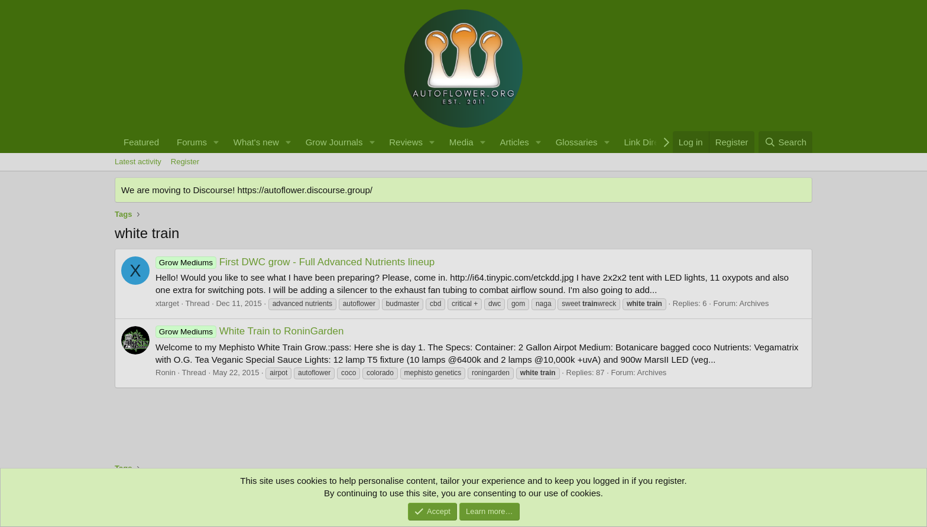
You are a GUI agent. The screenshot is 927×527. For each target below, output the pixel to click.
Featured (141, 142)
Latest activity (138, 161)
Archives (754, 303)
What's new (256, 142)
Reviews (406, 142)
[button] (216, 142)
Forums (192, 142)
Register (185, 161)
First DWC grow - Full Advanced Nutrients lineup (295, 262)
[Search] (785, 142)
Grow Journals (334, 142)
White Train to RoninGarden (249, 331)
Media (461, 142)
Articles (514, 142)
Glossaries (577, 142)
